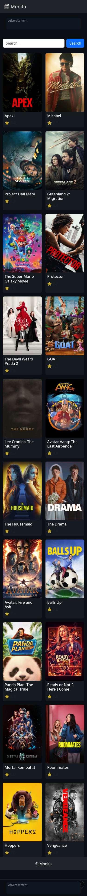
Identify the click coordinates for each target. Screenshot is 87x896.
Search (75, 43)
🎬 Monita (15, 6)
